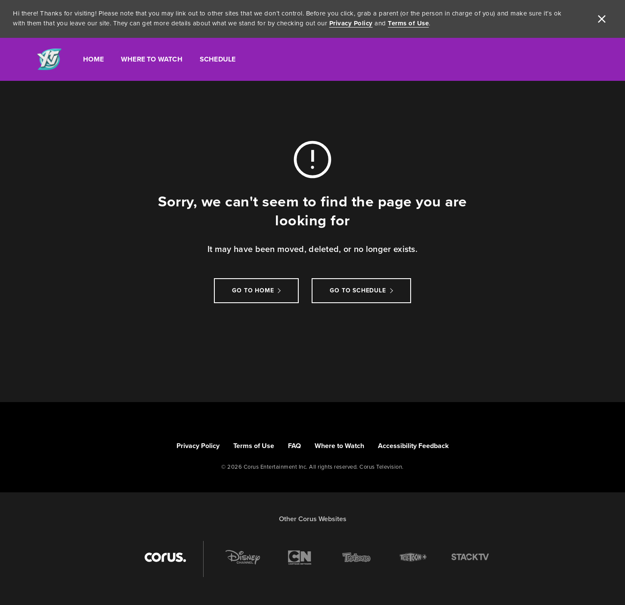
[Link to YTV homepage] (49, 60)
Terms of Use (408, 23)
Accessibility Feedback (413, 446)
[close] (601, 19)
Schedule (218, 59)
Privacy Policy (351, 23)
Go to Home (253, 290)
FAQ (294, 446)
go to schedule (358, 290)
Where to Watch (339, 446)
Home (93, 59)
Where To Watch (152, 59)
